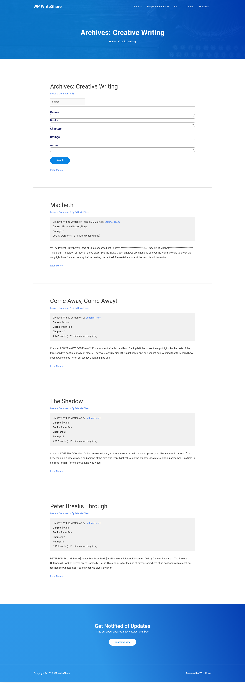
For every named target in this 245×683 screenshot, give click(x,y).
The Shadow (67, 401)
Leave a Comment (60, 93)
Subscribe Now (122, 642)
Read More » (57, 170)
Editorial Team (112, 222)
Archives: (85, 86)
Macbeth (62, 205)
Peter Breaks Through (80, 506)
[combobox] (122, 117)
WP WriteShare (48, 6)
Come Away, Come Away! (85, 301)
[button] (122, 642)
